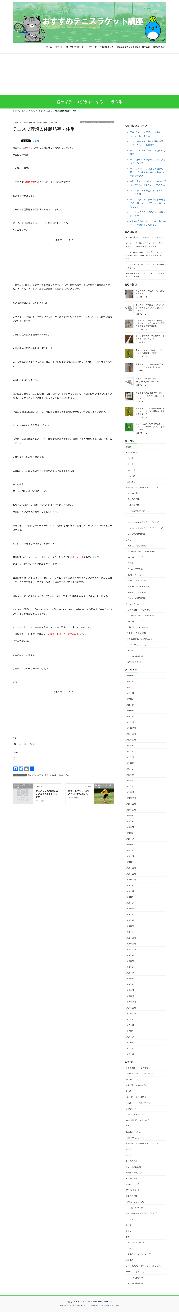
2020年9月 (130, 815)
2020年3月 (130, 850)
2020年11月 (131, 803)
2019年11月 (131, 873)
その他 (130, 458)
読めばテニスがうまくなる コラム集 (97, 122)
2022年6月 (130, 693)
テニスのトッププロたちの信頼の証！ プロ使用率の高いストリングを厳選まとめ (148, 172)
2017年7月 (130, 1031)
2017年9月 (130, 1019)
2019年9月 (130, 885)
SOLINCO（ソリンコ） (137, 644)
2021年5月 (130, 768)
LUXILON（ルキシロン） (138, 627)
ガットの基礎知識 (135, 656)
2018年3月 (130, 984)
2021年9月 (130, 745)
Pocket (35, 140)
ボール (130, 464)
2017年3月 (130, 1054)
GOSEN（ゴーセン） (137, 662)
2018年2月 (130, 990)
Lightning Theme (88, 1305)
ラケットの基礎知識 (136, 598)
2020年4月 (130, 844)
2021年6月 (130, 763)
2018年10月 (131, 949)
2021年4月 (130, 774)
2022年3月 (130, 710)
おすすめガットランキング (139, 609)
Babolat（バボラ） (136, 557)
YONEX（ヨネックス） (137, 580)
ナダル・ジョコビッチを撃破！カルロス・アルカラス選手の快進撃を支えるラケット (150, 411)
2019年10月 (131, 879)
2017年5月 (130, 1042)
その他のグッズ (132, 452)
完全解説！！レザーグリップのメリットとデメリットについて (150, 366)
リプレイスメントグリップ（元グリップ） (146, 528)
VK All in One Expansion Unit (108, 1305)
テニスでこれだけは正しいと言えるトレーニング (47, 793)
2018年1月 (130, 996)
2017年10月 (131, 1013)
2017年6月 (130, 1036)
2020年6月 (130, 833)
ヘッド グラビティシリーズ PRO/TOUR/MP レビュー (149, 380)
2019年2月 (130, 926)
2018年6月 (130, 966)
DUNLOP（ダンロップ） (138, 545)
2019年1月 (130, 931)
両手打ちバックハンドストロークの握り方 (79, 792)
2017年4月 (130, 1048)
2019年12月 (131, 867)
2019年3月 (130, 920)
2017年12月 (131, 1002)
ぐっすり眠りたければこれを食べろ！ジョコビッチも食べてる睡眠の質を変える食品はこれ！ (145, 255)
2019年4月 (130, 914)
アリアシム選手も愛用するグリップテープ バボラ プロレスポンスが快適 (150, 426)
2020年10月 (131, 809)
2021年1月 (130, 792)
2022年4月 (130, 704)
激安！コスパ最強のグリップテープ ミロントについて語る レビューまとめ (150, 395)
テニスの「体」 (64, 775)
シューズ (131, 475)
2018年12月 (131, 937)
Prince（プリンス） (136, 569)
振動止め (131, 481)
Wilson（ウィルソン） (137, 592)
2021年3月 (130, 780)
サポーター (132, 470)
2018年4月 (130, 978)
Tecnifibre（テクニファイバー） (142, 551)
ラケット (129, 539)
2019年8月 (130, 891)
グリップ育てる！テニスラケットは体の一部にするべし (145, 266)
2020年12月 (131, 798)
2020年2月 (130, 856)
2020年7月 (130, 827)
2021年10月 (131, 739)
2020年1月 (130, 862)
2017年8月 (130, 1025)
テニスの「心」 (134, 493)
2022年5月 (130, 699)
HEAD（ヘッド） (135, 574)
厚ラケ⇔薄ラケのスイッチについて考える (144, 237)
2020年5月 (130, 838)
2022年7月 (130, 687)
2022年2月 (130, 716)
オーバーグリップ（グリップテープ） (144, 522)
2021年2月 (130, 786)
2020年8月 (130, 821)
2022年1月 (130, 722)
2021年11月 (131, 733)
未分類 (128, 446)
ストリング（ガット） (135, 604)
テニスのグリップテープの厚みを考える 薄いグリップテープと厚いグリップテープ (147, 203)
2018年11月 (131, 943)
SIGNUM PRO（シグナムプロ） (141, 638)
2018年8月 (130, 955)
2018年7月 (130, 961)
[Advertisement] (90, 74)
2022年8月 (130, 681)
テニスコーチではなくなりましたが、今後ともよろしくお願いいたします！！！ (145, 245)
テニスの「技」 (134, 499)
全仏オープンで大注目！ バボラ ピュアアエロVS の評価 (145, 275)
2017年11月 (131, 1007)
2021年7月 (130, 757)
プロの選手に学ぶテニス (138, 510)
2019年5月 (130, 908)
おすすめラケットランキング (140, 586)
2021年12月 (131, 728)
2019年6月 (130, 902)
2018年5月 (130, 972)
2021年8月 (130, 751)
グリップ (129, 516)
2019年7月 (130, 897)
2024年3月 (130, 675)
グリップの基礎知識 (136, 534)
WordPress (74, 1305)
